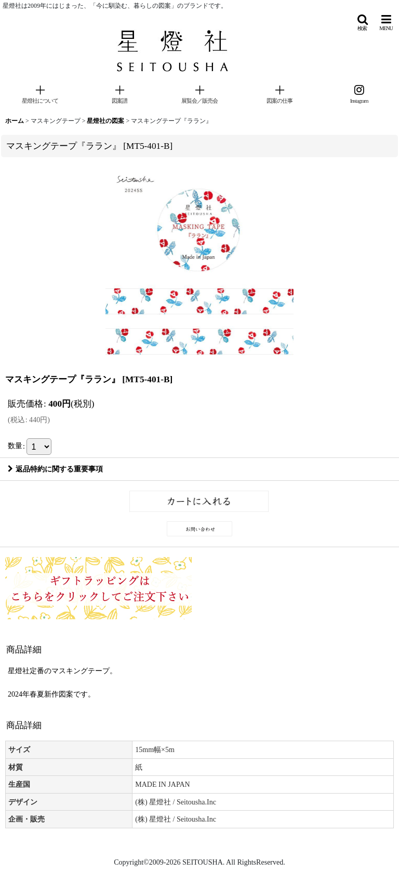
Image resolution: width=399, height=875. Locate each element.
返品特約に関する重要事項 (55, 469)
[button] (362, 22)
